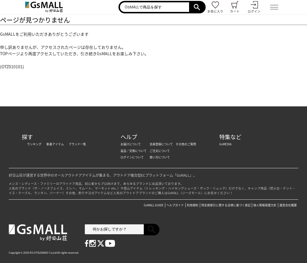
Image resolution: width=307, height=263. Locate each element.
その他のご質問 (186, 144)
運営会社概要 (288, 205)
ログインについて (132, 157)
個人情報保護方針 (265, 205)
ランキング (34, 144)
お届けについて (131, 144)
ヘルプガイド (175, 205)
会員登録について (161, 144)
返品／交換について (134, 151)
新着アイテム (55, 144)
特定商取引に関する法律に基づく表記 (226, 205)
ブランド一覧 (77, 144)
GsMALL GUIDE (154, 205)
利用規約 (192, 205)
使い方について (160, 157)
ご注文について (160, 151)
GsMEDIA (225, 144)
